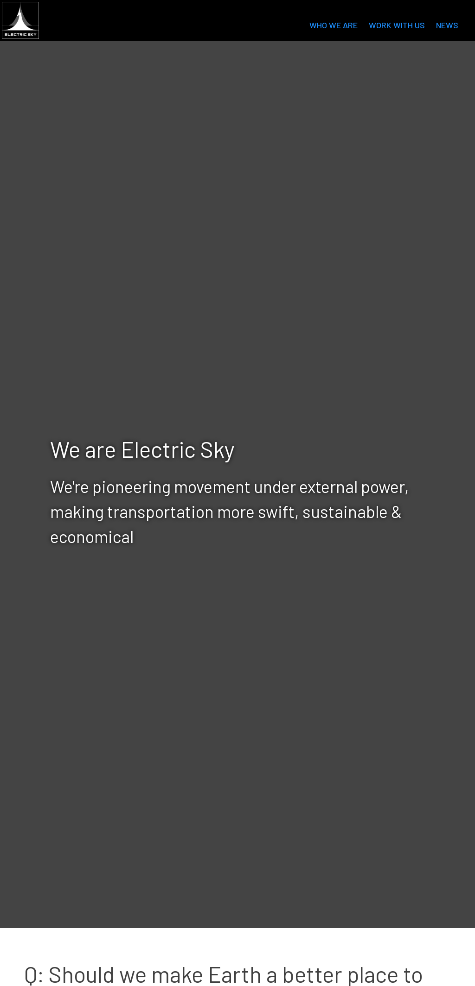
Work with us (397, 25)
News (447, 25)
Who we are (333, 25)
